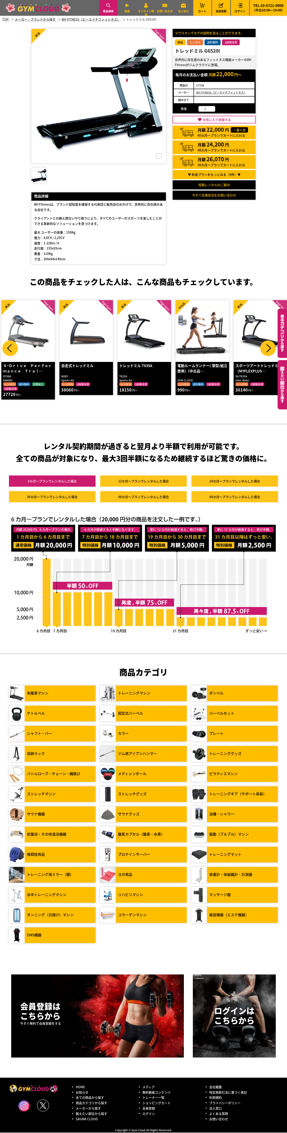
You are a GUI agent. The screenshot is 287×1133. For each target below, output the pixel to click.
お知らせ (82, 1092)
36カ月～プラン (52, 497)
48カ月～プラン (143, 497)
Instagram (24, 1106)
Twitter (43, 1105)
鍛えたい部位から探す (282, 384)
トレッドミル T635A (135, 366)
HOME (80, 1087)
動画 (127, 11)
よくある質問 (218, 1114)
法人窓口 (183, 11)
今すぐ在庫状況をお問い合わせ (214, 195)
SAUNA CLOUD (87, 1119)
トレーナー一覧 (153, 1098)
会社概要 (215, 1087)
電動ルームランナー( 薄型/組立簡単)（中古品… (202, 368)
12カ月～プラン (143, 481)
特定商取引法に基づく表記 (228, 1092)
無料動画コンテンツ (156, 1092)
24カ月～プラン (234, 481)
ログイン (240, 11)
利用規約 (215, 1098)
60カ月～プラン (234, 497)
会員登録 (221, 11)
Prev (10, 348)
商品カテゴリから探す (91, 1103)
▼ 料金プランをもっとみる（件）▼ (214, 174)
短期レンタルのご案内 (214, 185)
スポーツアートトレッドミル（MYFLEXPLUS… (258, 368)
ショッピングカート (156, 1103)
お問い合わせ (165, 11)
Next (268, 348)
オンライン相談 (146, 13)
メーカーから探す (88, 1108)
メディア (148, 1087)
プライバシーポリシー (225, 1103)
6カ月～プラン (52, 481)
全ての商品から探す (90, 1098)
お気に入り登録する (217, 119)
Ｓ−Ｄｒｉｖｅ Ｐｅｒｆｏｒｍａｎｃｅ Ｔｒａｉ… (27, 368)
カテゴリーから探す (282, 333)
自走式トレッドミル (77, 366)
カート (202, 7)
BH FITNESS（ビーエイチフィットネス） (221, 92)
